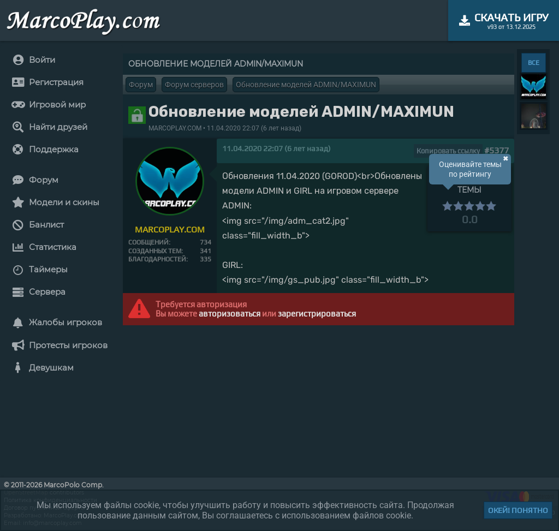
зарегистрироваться (317, 313)
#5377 (496, 150)
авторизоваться (229, 313)
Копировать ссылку (448, 151)
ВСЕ (533, 63)
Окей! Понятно (518, 510)
